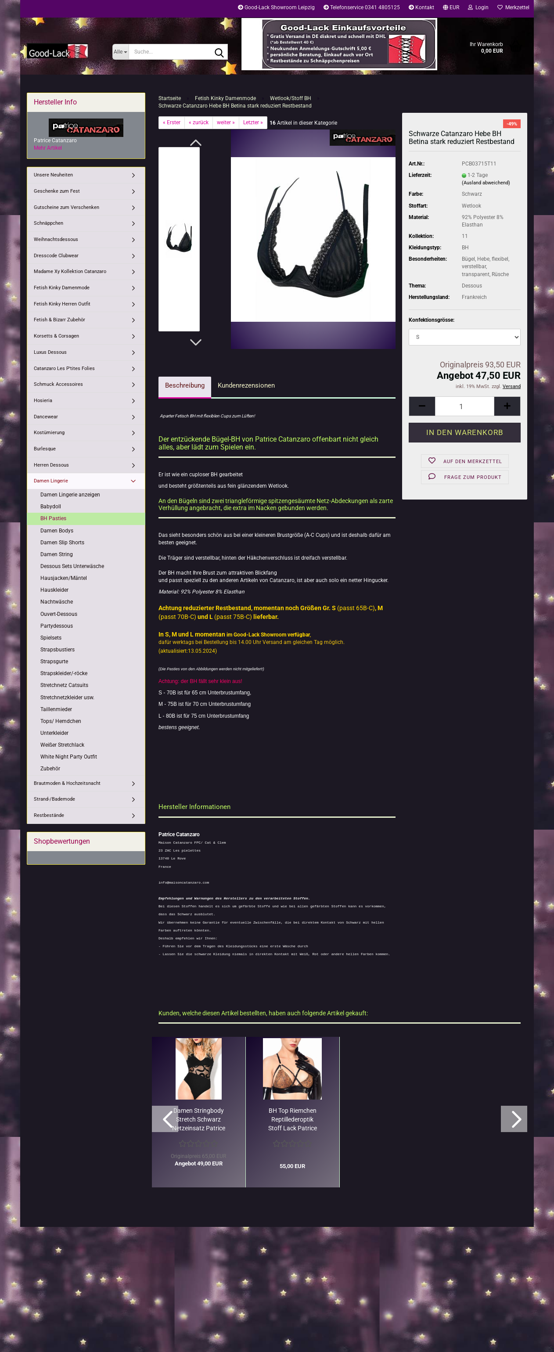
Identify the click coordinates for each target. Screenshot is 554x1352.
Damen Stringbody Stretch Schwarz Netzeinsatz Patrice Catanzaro (198, 1120)
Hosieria (43, 400)
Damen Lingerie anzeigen (70, 495)
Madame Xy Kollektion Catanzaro (70, 271)
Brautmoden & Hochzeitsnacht (67, 783)
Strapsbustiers (57, 650)
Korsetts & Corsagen (56, 336)
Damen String (56, 554)
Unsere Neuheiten (53, 175)
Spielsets (50, 638)
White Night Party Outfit (68, 757)
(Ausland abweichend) (486, 183)
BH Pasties (53, 518)
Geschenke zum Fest (57, 191)
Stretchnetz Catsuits (64, 685)
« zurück (199, 122)
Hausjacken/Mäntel (63, 578)
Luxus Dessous (50, 352)
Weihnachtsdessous (56, 239)
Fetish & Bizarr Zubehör (59, 320)
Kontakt (421, 7)
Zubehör (50, 769)
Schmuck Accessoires (58, 384)
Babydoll (50, 506)
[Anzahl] (464, 406)
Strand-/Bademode (54, 799)
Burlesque (45, 449)
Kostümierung (49, 432)
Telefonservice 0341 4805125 (362, 7)
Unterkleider (54, 733)
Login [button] (478, 7)
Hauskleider (54, 590)
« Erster (171, 122)
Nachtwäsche (56, 602)
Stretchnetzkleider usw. (67, 697)
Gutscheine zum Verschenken (66, 207)
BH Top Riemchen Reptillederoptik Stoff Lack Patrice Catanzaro (292, 1120)
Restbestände (49, 815)
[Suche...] (120, 52)
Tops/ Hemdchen (60, 721)
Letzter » (253, 122)
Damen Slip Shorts (62, 542)
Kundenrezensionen (246, 385)
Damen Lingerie (51, 481)
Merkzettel (513, 7)
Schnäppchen (48, 223)
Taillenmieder (56, 709)
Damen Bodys (56, 531)
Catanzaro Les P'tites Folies (64, 368)
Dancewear (46, 417)
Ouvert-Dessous (58, 614)
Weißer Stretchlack (62, 745)
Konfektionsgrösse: (431, 320)
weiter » (226, 122)
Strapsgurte (54, 661)
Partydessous (56, 626)
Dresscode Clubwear (56, 256)
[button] (451, 9)
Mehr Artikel (48, 148)
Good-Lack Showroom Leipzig (276, 7)
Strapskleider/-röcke (63, 673)
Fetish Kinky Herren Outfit (62, 304)
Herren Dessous (51, 465)
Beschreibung (185, 385)
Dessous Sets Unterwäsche (72, 566)
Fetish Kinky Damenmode (62, 288)
